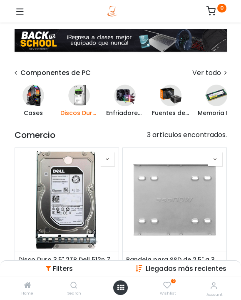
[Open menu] (120, 287)
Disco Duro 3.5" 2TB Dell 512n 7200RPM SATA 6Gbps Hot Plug (66, 259)
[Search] (74, 285)
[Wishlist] (167, 285)
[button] (186, 268)
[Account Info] (214, 285)
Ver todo (209, 73)
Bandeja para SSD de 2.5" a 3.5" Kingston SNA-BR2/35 (174, 259)
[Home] (27, 285)
